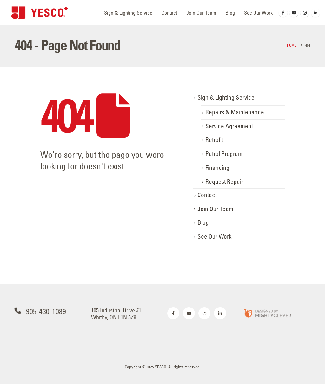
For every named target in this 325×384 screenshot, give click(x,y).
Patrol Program (223, 153)
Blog (230, 13)
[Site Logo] (39, 12)
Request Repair (224, 181)
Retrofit (214, 139)
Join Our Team (201, 13)
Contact (169, 13)
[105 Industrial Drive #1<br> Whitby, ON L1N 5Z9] (124, 313)
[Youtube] (293, 12)
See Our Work (258, 13)
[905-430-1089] (48, 311)
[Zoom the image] (267, 313)
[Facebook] (283, 12)
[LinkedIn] (315, 12)
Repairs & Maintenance (234, 112)
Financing (217, 167)
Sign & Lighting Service (128, 13)
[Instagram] (304, 12)
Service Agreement (229, 126)
